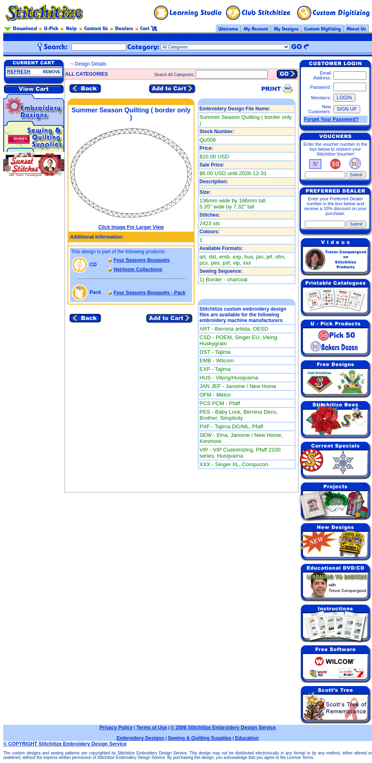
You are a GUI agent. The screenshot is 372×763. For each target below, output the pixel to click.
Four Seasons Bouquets (142, 260)
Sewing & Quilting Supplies (199, 738)
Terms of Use (151, 727)
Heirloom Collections (138, 269)
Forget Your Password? (331, 119)
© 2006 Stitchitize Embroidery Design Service (223, 727)
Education (247, 738)
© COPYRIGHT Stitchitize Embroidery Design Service (65, 744)
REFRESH (19, 72)
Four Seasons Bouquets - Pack (150, 293)
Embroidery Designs (140, 738)
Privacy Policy (115, 727)
